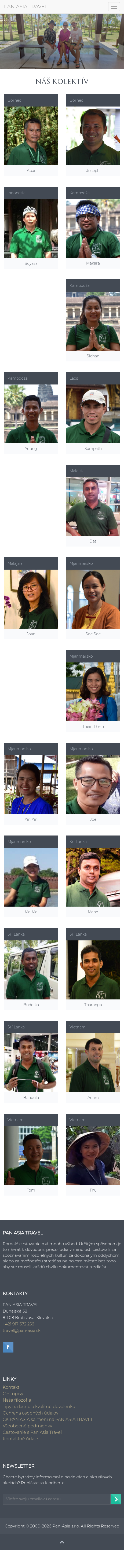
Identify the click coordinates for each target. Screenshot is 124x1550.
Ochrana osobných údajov (30, 1413)
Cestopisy (13, 1393)
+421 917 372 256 (18, 1324)
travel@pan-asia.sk (22, 1330)
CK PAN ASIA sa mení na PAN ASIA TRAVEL (48, 1419)
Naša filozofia (17, 1400)
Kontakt (11, 1387)
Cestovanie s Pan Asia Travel (32, 1432)
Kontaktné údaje (20, 1438)
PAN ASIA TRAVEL (26, 7)
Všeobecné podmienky (27, 1425)
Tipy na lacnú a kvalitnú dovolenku (39, 1406)
